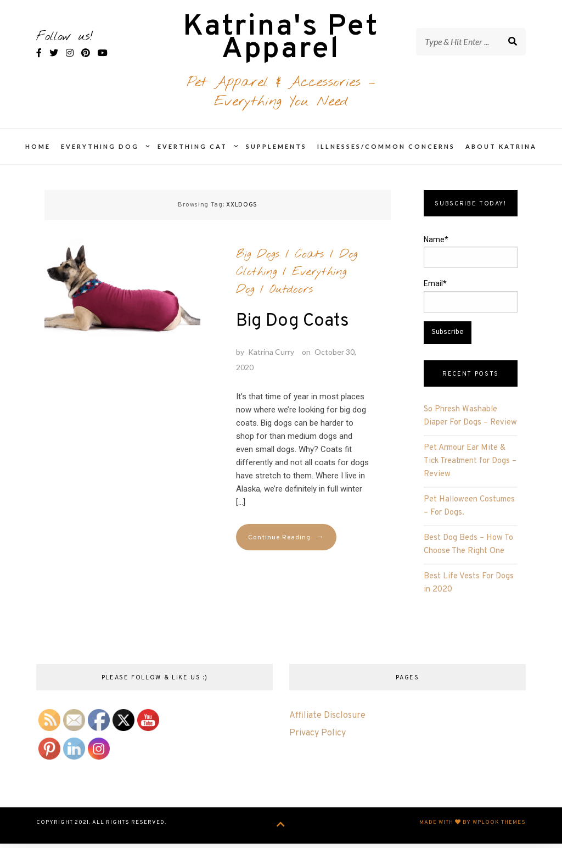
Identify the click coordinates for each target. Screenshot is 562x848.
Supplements (276, 153)
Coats (309, 261)
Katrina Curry (271, 358)
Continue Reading (286, 544)
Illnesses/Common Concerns (386, 153)
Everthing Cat (192, 153)
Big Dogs (257, 261)
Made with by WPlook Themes (472, 829)
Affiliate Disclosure (327, 722)
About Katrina (501, 153)
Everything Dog (100, 153)
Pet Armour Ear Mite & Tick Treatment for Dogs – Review (470, 468)
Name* (470, 258)
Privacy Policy (317, 739)
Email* (470, 302)
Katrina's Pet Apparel (281, 42)
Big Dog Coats (292, 328)
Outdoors (291, 296)
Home (37, 153)
